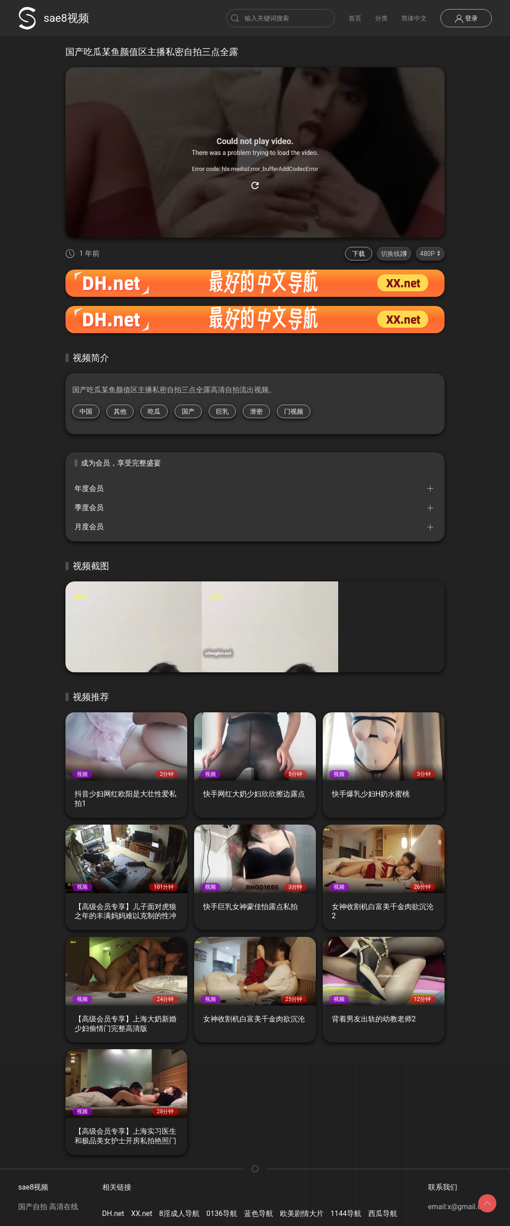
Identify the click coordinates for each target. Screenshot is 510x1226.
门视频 (293, 411)
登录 (466, 18)
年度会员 (89, 488)
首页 (355, 18)
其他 (120, 411)
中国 (86, 411)
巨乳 (222, 411)
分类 (381, 18)
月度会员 (89, 526)
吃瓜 (154, 411)
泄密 (256, 411)
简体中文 (414, 18)
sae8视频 (53, 18)
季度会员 (89, 507)
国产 (188, 411)
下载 (358, 253)
